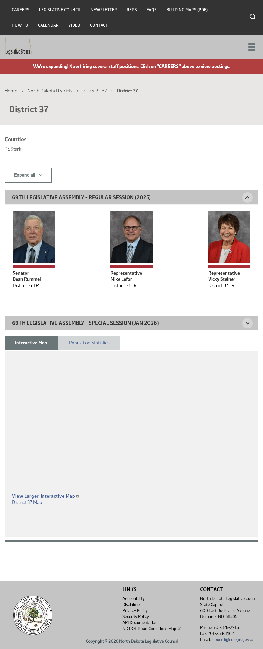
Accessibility (133, 598)
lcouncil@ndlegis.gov (232, 639)
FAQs (152, 9)
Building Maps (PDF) (187, 9)
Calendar (48, 25)
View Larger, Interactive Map (46, 496)
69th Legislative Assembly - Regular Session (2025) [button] (81, 197)
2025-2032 (95, 91)
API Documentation (139, 622)
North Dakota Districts (50, 91)
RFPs (132, 9)
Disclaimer (131, 604)
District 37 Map (27, 502)
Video (74, 25)
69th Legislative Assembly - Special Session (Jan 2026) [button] (85, 323)
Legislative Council (60, 9)
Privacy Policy (135, 610)
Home (11, 91)
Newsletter (104, 9)
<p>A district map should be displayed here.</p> (131, 431)
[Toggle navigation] (251, 46)
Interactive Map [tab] (31, 343)
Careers (20, 9)
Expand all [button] (28, 175)
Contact (99, 25)
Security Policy (135, 616)
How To (20, 25)
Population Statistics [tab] (89, 343)
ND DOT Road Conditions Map (151, 628)
